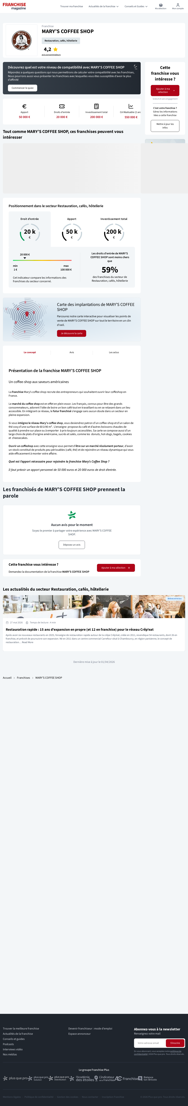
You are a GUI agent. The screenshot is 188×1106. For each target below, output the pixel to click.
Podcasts (8, 1044)
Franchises (23, 678)
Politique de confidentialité (38, 1097)
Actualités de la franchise (18, 1034)
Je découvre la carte (71, 333)
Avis (72, 352)
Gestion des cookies (67, 1097)
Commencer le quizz (22, 88)
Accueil (7, 678)
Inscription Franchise (113, 1097)
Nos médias (10, 1054)
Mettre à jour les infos (165, 126)
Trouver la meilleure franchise (21, 1029)
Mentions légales (12, 1097)
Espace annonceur (79, 1034)
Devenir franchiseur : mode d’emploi (90, 1029)
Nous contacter (90, 1097)
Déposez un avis (71, 545)
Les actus (114, 352)
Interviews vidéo (13, 1049)
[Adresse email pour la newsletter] (149, 1043)
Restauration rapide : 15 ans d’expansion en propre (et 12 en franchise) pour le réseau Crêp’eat (80, 629)
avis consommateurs (51, 54)
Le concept (30, 352)
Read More (27, 642)
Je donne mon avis (165, 170)
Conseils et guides (14, 1039)
